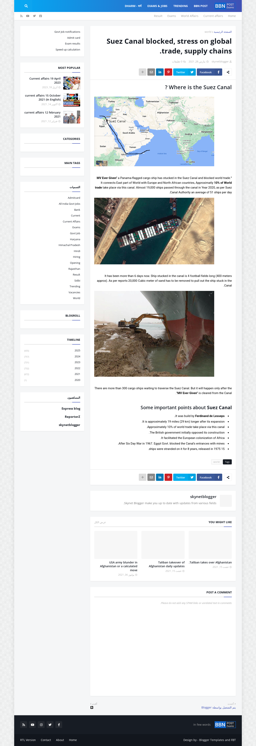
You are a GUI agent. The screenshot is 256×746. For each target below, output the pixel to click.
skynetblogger (203, 496)
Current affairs (213, 16)
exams (76, 227)
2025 (52, 351)
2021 (52, 374)
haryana (75, 239)
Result (158, 16)
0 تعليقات (177, 61)
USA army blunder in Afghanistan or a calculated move (118, 566)
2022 (52, 368)
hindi (77, 251)
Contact (46, 740)
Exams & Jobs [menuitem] (157, 6)
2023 (52, 362)
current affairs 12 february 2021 (42, 114)
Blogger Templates (211, 740)
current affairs (71, 221)
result (76, 274)
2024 (52, 357)
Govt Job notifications (67, 32)
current (75, 215)
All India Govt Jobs (69, 204)
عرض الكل (100, 522)
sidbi (77, 280)
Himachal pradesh (69, 245)
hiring (76, 257)
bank (77, 209)
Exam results (72, 43)
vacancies (74, 292)
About (60, 740)
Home (232, 16)
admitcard (74, 198)
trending (75, 286)
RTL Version (28, 740)
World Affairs (189, 16)
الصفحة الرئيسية (223, 32)
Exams (171, 16)
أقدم (94, 703)
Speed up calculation (68, 49)
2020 (52, 380)
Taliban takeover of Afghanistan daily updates (167, 564)
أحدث (231, 703)
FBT (233, 740)
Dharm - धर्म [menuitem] (133, 6)
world (208, 32)
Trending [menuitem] (180, 6)
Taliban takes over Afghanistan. (210, 562)
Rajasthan (74, 269)
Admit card (73, 38)
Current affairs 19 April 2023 (45, 80)
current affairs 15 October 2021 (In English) (43, 97)
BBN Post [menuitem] (201, 6)
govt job (75, 233)
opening (75, 263)
